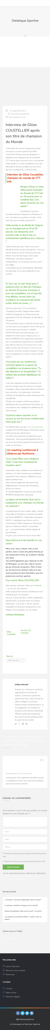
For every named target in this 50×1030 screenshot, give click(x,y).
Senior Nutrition (13, 966)
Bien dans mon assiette (15, 970)
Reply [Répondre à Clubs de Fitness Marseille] (42, 760)
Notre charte (11, 992)
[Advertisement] (25, 52)
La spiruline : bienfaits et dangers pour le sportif (21, 905)
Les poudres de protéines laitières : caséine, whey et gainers (23, 918)
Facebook (38, 585)
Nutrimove (10, 974)
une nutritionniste (35, 427)
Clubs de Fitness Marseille (19, 769)
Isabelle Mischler (21, 685)
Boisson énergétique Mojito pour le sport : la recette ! (23, 911)
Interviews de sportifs (20, 113)
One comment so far (17, 117)
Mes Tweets (8, 938)
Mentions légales (13, 996)
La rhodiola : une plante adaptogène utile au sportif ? (23, 900)
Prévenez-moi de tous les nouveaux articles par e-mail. (24, 861)
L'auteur (9, 988)
